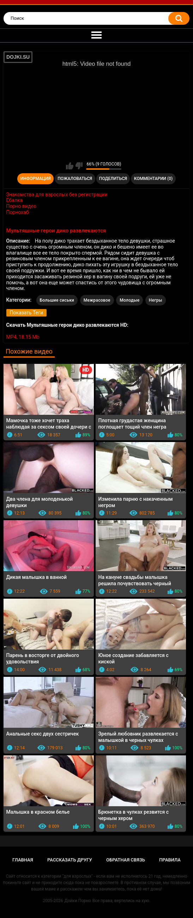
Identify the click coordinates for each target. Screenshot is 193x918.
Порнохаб (17, 212)
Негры (155, 300)
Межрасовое (97, 300)
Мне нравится (69, 165)
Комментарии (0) (153, 178)
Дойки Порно (78, 900)
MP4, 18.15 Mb (23, 337)
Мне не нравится (79, 165)
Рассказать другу (69, 859)
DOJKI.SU (18, 57)
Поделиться (113, 178)
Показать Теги (26, 312)
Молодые (129, 300)
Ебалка (14, 200)
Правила (170, 859)
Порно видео (21, 206)
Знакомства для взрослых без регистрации (57, 194)
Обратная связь (125, 859)
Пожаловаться (75, 178)
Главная (22, 859)
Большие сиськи (57, 300)
